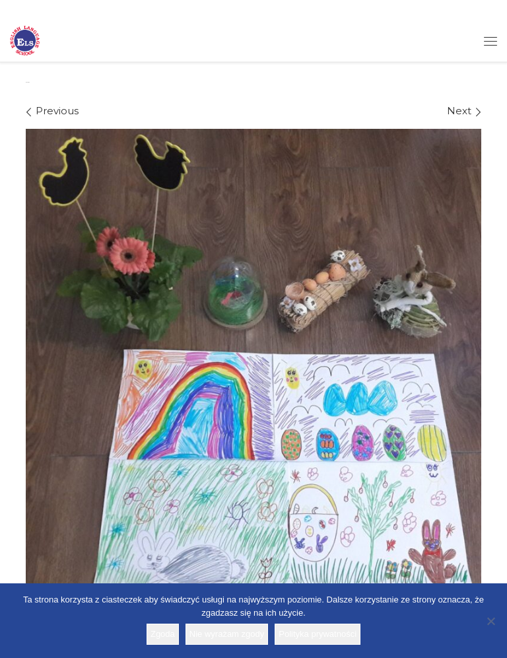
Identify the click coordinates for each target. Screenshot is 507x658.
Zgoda (163, 634)
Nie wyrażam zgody (226, 634)
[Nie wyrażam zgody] (490, 621)
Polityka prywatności (317, 634)
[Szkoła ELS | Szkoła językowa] (25, 39)
